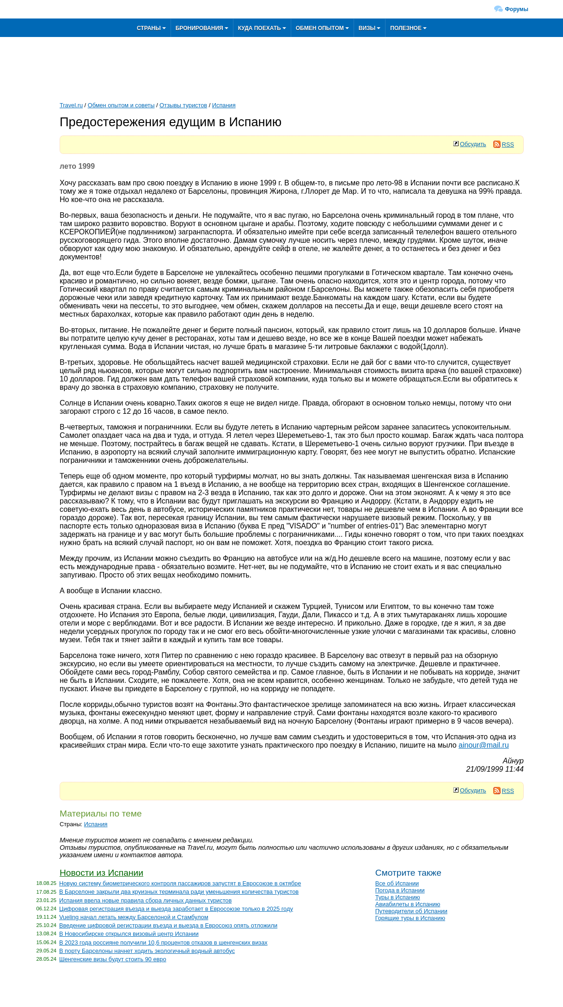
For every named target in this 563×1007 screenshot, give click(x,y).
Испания (224, 105)
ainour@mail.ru (484, 745)
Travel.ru (71, 105)
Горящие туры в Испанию (410, 918)
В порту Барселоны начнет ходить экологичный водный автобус (147, 950)
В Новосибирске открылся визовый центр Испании (129, 933)
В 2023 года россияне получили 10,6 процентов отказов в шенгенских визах (163, 942)
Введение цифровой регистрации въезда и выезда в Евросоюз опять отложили (168, 925)
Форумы (516, 9)
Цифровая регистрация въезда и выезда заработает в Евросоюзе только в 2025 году (176, 908)
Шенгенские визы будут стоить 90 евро (112, 959)
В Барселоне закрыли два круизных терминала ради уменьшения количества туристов (179, 891)
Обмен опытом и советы (121, 105)
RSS (503, 144)
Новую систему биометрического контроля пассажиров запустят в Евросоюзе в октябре (180, 883)
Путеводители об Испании (411, 911)
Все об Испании (397, 883)
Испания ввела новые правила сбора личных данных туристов (145, 900)
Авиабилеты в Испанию (408, 904)
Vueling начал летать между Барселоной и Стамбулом (133, 917)
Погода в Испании (400, 890)
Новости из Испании (101, 873)
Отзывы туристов (183, 105)
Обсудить (473, 144)
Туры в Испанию (397, 897)
